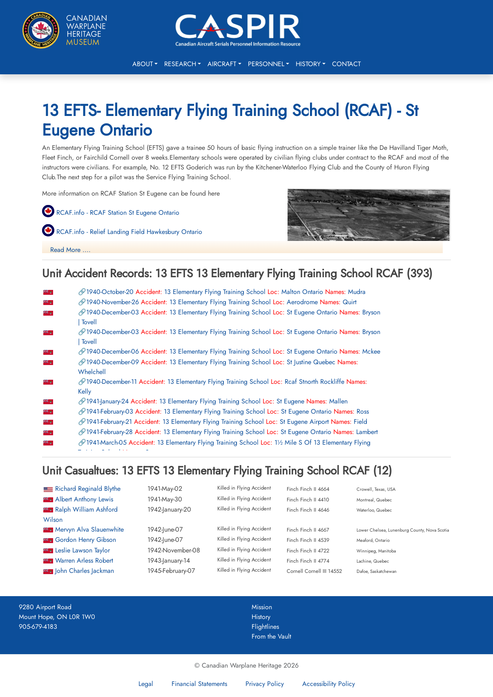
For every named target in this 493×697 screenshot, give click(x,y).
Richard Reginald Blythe (87, 488)
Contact (346, 64)
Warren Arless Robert (84, 560)
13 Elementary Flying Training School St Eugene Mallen (217, 401)
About (142, 64)
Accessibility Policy (328, 683)
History (308, 64)
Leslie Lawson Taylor (82, 550)
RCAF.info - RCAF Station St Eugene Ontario (110, 212)
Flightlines (265, 626)
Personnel (266, 64)
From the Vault (271, 636)
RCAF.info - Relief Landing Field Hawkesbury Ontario (122, 231)
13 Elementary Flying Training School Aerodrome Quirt (221, 302)
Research (180, 64)
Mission (262, 607)
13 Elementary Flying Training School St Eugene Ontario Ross (227, 411)
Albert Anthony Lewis (84, 499)
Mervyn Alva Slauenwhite (89, 529)
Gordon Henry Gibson (85, 539)
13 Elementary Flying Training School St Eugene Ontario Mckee (233, 351)
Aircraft (221, 64)
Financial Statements (199, 683)
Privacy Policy (264, 683)
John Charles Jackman (84, 570)
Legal (145, 683)
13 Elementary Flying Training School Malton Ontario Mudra (226, 291)
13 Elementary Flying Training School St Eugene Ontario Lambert (232, 431)
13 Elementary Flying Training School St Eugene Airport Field (226, 421)
